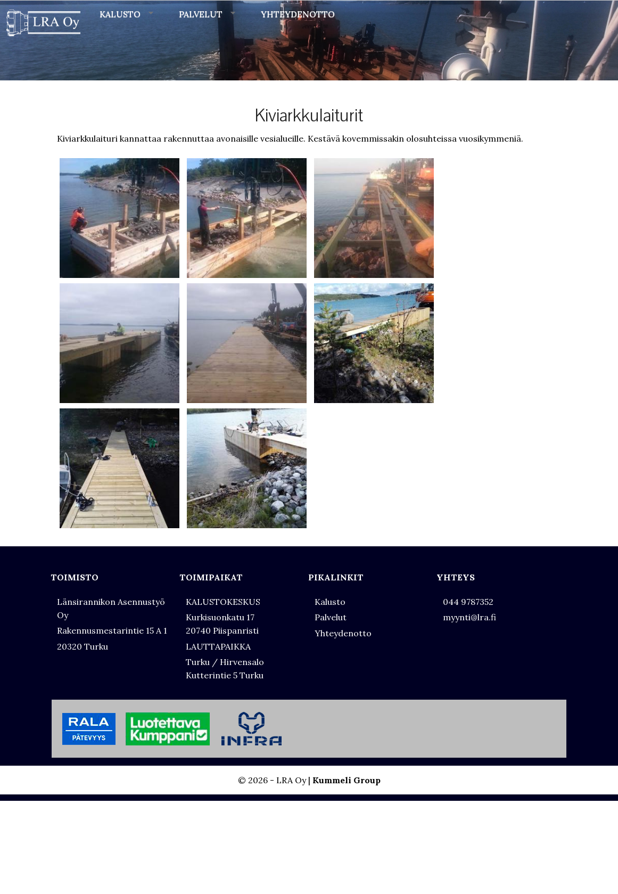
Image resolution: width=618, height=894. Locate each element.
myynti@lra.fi (469, 617)
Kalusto (330, 601)
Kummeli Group (346, 780)
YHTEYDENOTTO (298, 14)
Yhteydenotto (343, 633)
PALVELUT (207, 14)
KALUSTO (126, 14)
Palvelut (331, 617)
